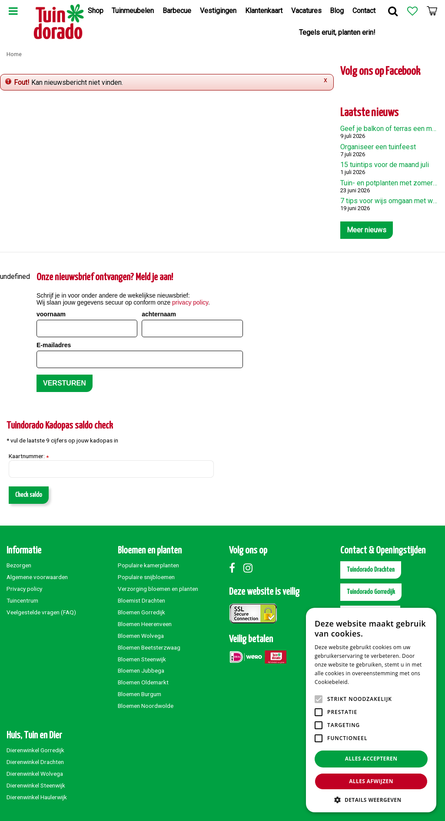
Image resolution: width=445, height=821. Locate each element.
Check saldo (28, 495)
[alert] (371, 710)
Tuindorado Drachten (371, 569)
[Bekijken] (431, 10)
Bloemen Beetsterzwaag (149, 647)
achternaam (159, 314)
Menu (13, 10)
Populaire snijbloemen (146, 576)
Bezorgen (19, 565)
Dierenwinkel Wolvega (35, 773)
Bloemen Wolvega (141, 635)
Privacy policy (24, 588)
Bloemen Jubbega (141, 670)
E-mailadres (54, 345)
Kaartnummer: (29, 456)
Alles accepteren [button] (371, 758)
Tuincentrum (22, 600)
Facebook (235, 567)
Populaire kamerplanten (148, 565)
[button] (371, 799)
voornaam (51, 314)
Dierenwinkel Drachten (35, 761)
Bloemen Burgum (139, 693)
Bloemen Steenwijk (142, 659)
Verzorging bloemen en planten (158, 588)
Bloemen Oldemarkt (143, 682)
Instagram (249, 567)
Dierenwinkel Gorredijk (35, 750)
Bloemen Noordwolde (145, 705)
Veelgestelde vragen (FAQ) (41, 612)
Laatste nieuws (369, 113)
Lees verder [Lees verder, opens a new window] (366, 682)
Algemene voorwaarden (37, 576)
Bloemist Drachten (141, 600)
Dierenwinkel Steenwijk (36, 785)
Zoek (392, 10)
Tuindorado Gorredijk (371, 592)
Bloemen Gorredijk (141, 612)
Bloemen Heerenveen (145, 623)
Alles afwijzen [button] (371, 781)
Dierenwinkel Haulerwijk (37, 797)
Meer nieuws (366, 230)
